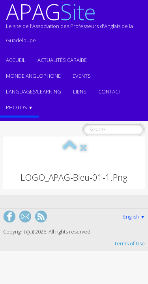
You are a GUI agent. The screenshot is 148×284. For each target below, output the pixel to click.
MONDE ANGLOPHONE (33, 75)
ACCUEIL (16, 60)
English (134, 216)
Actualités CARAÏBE (62, 60)
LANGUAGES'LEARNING (33, 91)
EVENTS (82, 75)
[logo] (74, 26)
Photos (19, 107)
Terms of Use (129, 243)
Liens (79, 91)
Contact (109, 91)
